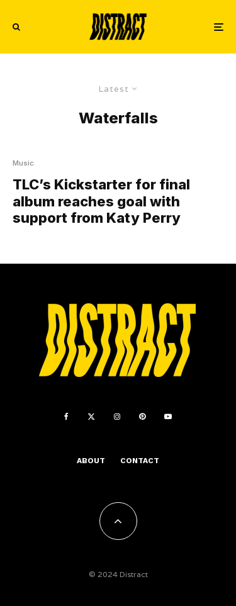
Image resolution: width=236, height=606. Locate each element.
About (91, 460)
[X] (91, 416)
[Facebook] (66, 416)
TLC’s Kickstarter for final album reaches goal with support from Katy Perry (101, 201)
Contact (139, 460)
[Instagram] (117, 416)
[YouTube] (168, 416)
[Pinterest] (142, 416)
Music (23, 163)
